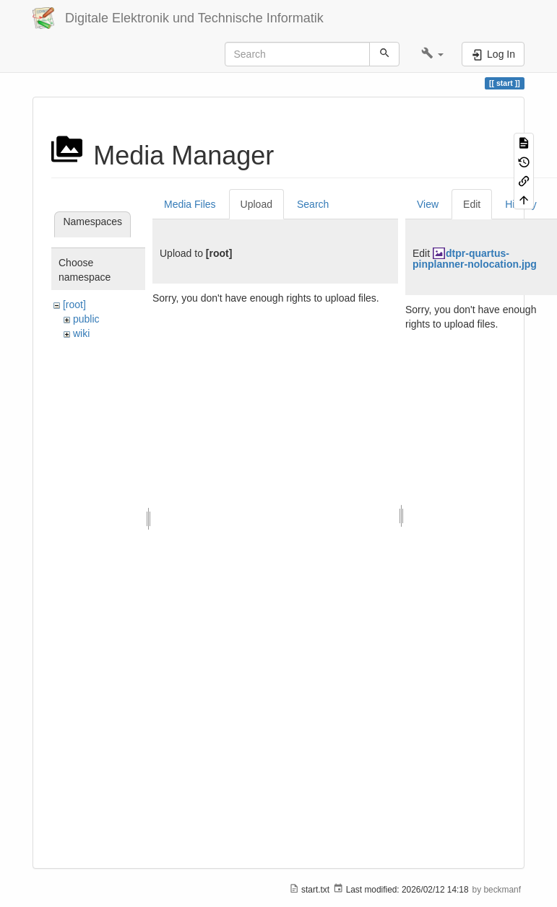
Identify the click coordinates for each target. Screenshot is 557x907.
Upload (256, 204)
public (86, 319)
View (428, 204)
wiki (81, 333)
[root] (74, 304)
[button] (432, 54)
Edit (471, 204)
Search (313, 204)
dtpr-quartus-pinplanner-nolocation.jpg (475, 258)
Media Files (190, 204)
